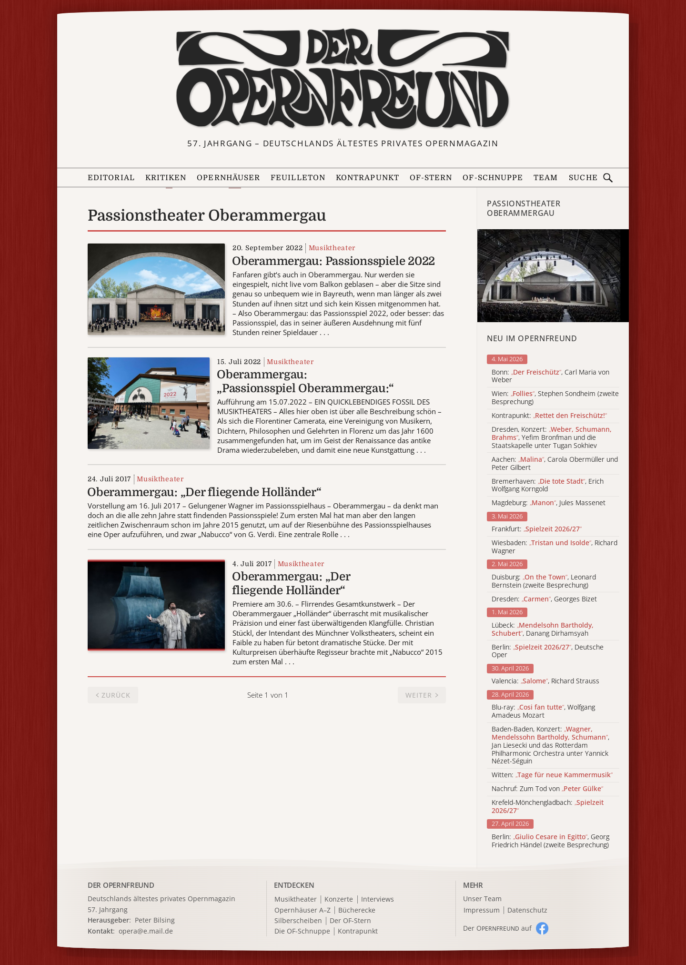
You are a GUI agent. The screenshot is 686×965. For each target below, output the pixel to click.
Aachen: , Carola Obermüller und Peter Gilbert (555, 464)
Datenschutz (527, 910)
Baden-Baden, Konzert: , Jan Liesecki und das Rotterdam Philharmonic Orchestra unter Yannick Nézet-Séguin (550, 745)
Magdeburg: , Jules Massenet (548, 503)
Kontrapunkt (367, 177)
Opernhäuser (228, 177)
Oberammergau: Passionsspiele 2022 (333, 261)
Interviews (377, 899)
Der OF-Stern (350, 921)
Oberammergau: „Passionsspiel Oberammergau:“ (305, 381)
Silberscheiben (298, 921)
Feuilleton (298, 177)
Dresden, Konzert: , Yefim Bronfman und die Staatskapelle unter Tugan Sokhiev (552, 437)
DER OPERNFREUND (121, 885)
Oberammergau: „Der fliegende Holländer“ (204, 492)
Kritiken (166, 177)
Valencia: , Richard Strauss (545, 681)
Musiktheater (332, 248)
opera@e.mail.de (146, 930)
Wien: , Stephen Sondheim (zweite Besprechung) (555, 398)
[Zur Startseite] (343, 79)
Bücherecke (356, 910)
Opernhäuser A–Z (302, 910)
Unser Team (482, 898)
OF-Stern (431, 177)
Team (546, 177)
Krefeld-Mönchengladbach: (548, 807)
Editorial (111, 177)
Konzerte (338, 899)
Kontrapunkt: (549, 416)
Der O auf (497, 928)
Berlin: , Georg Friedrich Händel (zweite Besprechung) (550, 841)
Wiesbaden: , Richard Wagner (554, 547)
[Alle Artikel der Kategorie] (553, 275)
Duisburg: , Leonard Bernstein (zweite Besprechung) (544, 581)
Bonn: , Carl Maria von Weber (550, 376)
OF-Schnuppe (493, 177)
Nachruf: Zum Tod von (547, 789)
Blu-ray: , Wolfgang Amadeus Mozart (543, 711)
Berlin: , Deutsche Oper (548, 651)
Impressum (482, 910)
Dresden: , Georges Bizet (544, 599)
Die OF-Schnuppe (302, 931)
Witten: (552, 775)
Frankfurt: (537, 529)
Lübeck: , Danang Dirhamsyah (543, 629)
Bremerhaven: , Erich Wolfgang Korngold (548, 485)
